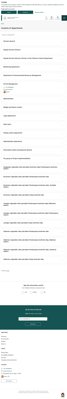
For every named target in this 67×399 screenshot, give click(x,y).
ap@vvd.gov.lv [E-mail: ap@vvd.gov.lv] (9, 89)
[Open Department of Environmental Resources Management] (62, 76)
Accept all (25, 12)
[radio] (24, 292)
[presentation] (13, 299)
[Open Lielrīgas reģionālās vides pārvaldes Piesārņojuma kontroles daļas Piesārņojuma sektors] (62, 215)
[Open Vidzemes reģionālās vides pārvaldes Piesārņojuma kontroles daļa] (62, 232)
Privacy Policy (4, 352)
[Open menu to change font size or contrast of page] (57, 18)
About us (3, 344)
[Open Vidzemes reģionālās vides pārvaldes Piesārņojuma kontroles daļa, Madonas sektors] (62, 241)
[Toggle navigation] (64, 18)
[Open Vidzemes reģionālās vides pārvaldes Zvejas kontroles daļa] (62, 260)
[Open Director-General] (62, 42)
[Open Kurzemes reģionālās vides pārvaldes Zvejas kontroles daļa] (62, 196)
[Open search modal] (46, 18)
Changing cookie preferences (9, 360)
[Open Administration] (62, 100)
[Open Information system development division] (62, 151)
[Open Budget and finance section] (62, 108)
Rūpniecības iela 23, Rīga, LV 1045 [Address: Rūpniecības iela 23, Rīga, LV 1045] (12, 373)
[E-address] (6, 92)
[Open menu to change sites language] (51, 18)
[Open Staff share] (62, 125)
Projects (3, 341)
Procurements (5, 339)
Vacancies (3, 336)
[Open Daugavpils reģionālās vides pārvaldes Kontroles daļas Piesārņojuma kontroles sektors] (62, 169)
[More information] (8, 376)
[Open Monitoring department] (62, 68)
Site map (3, 357)
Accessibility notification (7, 355)
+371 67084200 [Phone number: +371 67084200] (9, 87)
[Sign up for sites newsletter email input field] (33, 319)
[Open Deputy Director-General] (62, 51)
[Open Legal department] (62, 117)
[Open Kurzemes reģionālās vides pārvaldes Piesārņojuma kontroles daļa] (62, 178)
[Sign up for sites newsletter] (33, 324)
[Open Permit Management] (62, 88)
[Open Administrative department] (62, 142)
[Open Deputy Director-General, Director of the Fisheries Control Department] (62, 59)
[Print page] (33, 270)
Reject (9, 12)
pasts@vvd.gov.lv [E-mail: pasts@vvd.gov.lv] (7, 371)
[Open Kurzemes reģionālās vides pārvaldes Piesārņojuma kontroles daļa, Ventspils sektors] (62, 187)
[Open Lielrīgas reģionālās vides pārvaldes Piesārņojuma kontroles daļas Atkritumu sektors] (62, 205)
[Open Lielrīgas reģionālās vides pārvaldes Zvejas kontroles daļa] (62, 224)
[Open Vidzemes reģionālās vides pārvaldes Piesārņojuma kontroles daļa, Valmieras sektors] (62, 251)
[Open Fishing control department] (62, 134)
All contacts (9, 381)
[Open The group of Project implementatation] (62, 160)
